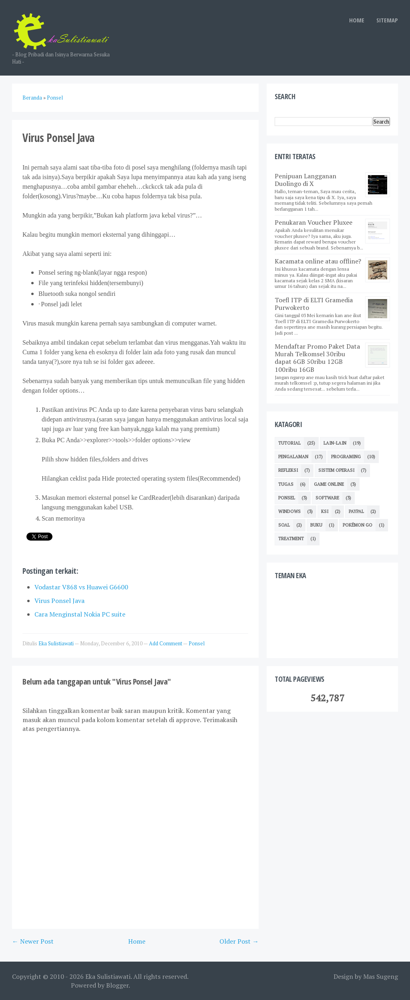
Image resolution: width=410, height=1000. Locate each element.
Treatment (291, 538)
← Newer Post (33, 941)
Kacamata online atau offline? (318, 261)
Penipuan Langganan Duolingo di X (305, 180)
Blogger (117, 985)
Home (136, 941)
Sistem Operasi (336, 470)
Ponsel (197, 643)
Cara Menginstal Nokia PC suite (79, 614)
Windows (289, 511)
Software (327, 498)
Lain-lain (335, 443)
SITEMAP (387, 20)
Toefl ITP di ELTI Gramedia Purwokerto (314, 303)
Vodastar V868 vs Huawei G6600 (81, 587)
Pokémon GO (357, 525)
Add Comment (166, 643)
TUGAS (285, 484)
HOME (356, 20)
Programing (346, 456)
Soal (284, 525)
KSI (324, 511)
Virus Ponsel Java (59, 600)
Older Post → (239, 941)
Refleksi (288, 470)
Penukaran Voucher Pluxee (313, 222)
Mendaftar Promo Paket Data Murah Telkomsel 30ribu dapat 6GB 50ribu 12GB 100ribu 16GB (317, 358)
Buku (316, 525)
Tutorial (289, 443)
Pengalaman (293, 456)
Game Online (329, 484)
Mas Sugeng (380, 976)
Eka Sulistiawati (108, 976)
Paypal (356, 511)
